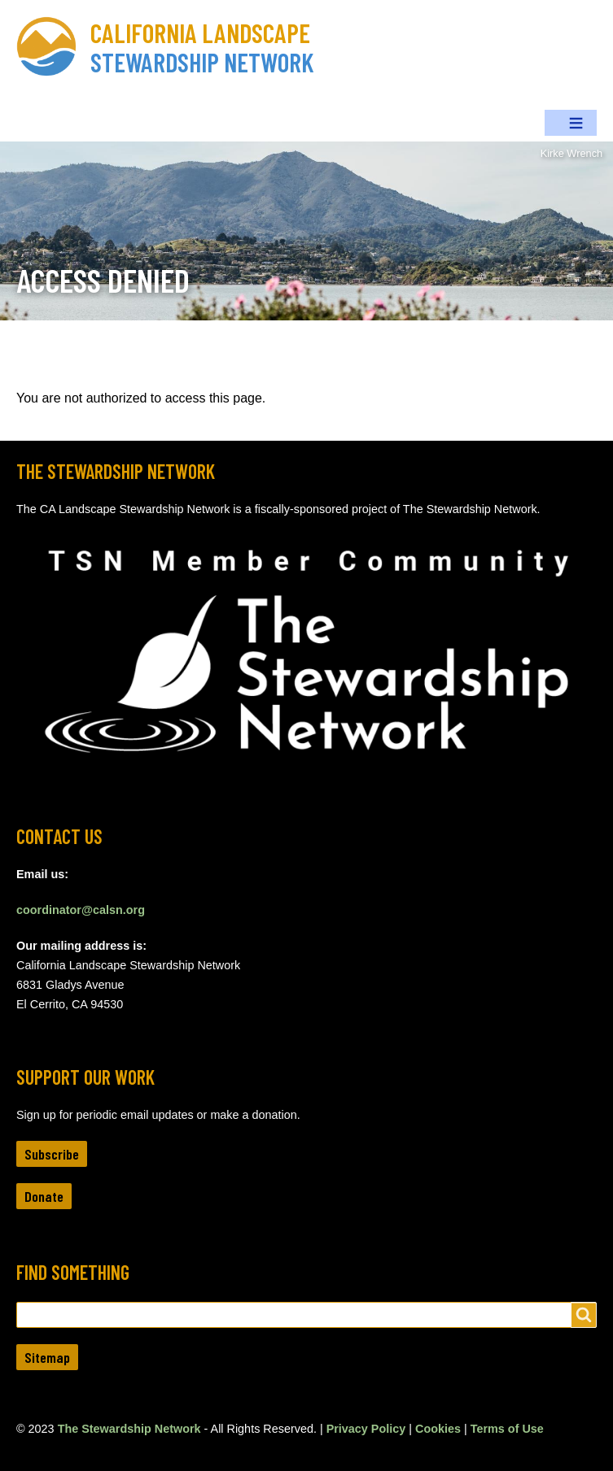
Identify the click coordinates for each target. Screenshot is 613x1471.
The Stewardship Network (129, 1428)
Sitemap (47, 1357)
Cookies (438, 1428)
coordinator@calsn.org (80, 909)
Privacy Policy (366, 1428)
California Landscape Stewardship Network (202, 47)
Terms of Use (507, 1428)
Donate (43, 1196)
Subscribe (51, 1154)
